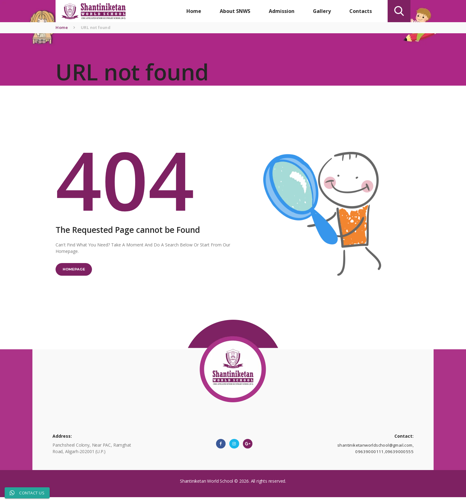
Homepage (77, 271)
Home (62, 27)
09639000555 (400, 457)
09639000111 (372, 457)
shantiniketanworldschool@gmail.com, (376, 450)
